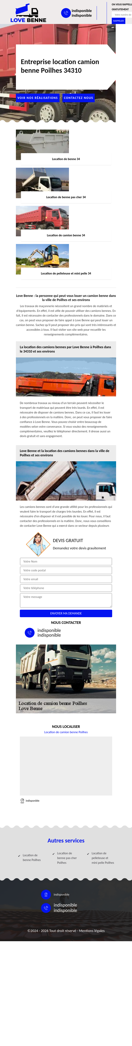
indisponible (82, 10)
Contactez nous (78, 98)
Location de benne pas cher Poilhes (67, 858)
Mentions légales (92, 930)
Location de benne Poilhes (32, 857)
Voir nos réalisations (37, 98)
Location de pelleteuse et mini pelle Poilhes (103, 858)
